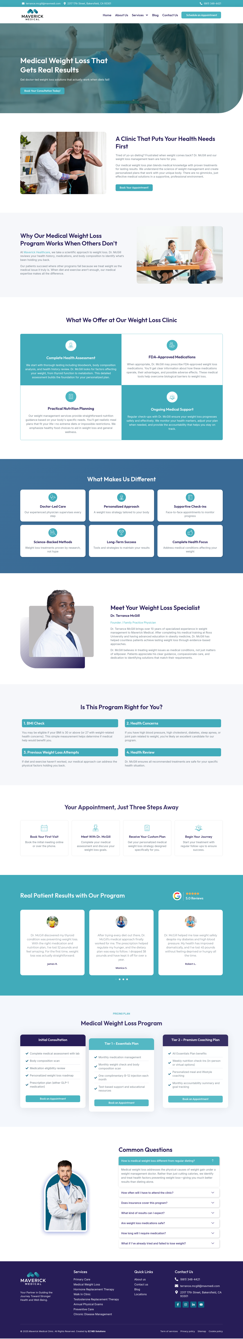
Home (107, 15)
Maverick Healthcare (37, 252)
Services (140, 15)
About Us (121, 15)
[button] (116, 979)
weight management (134, 1173)
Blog (155, 15)
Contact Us (170, 15)
